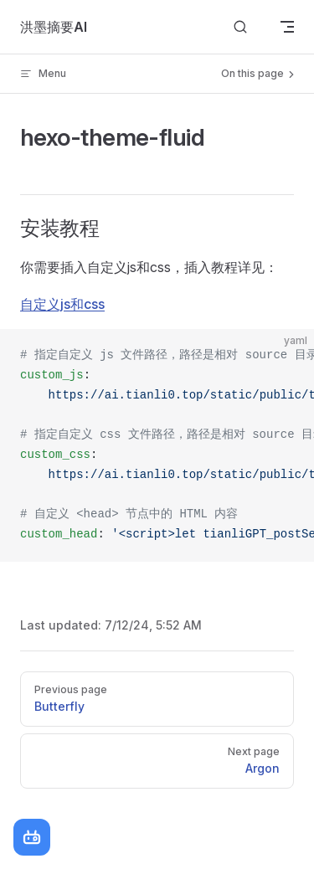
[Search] (240, 27)
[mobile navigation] (287, 27)
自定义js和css (62, 304)
